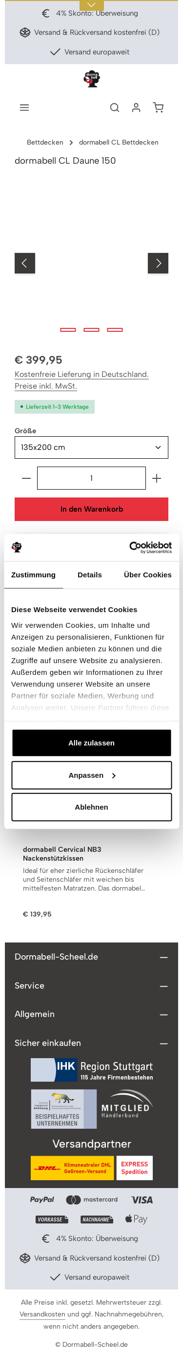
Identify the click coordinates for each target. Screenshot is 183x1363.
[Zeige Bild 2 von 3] (91, 330)
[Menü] (24, 107)
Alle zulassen (91, 743)
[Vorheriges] (25, 263)
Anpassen (91, 774)
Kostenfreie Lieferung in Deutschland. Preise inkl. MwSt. (82, 380)
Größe (25, 430)
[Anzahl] (91, 478)
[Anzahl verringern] (26, 478)
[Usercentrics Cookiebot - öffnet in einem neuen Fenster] (130, 547)
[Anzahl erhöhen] (156, 478)
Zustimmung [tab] (33, 574)
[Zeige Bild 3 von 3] (114, 330)
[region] (91, 263)
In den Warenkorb (92, 509)
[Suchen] (114, 107)
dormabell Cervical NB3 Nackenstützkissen (62, 854)
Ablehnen (91, 807)
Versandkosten (42, 1315)
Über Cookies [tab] (148, 574)
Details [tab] (90, 574)
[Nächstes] (158, 263)
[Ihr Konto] (136, 107)
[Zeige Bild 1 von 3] (68, 330)
